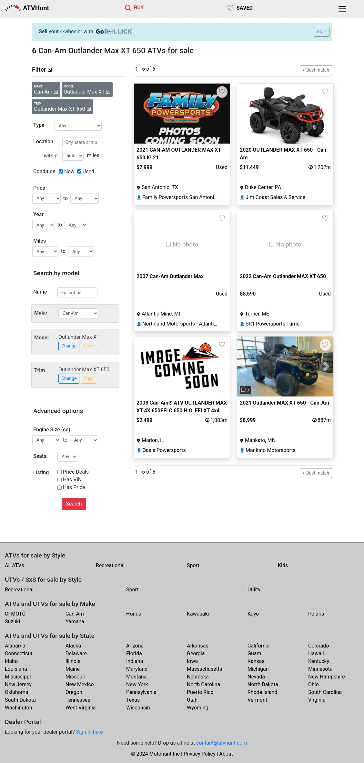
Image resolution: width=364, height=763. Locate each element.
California (258, 646)
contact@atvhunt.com (221, 743)
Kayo (253, 614)
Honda (133, 614)
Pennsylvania (141, 692)
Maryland (136, 669)
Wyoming (197, 708)
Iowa (192, 661)
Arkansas (197, 646)
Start (322, 31)
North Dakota (263, 684)
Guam (254, 653)
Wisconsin (138, 708)
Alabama (15, 646)
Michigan (258, 669)
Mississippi (18, 677)
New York (137, 684)
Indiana (134, 661)
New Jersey (18, 684)
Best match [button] (317, 70)
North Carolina (203, 684)
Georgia (196, 653)
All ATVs (14, 565)
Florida (134, 653)
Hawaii (316, 653)
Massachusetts (204, 669)
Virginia (317, 700)
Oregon (74, 692)
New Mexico (80, 684)
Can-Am (75, 614)
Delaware (76, 653)
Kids (283, 565)
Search (74, 504)
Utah (192, 700)
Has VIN (72, 480)
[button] (244, 366)
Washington (18, 708)
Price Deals (76, 472)
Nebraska (198, 677)
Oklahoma (16, 692)
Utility (254, 590)
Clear (89, 345)
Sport (193, 565)
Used (88, 171)
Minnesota (320, 669)
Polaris (316, 614)
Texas (133, 700)
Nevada (256, 677)
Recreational (110, 565)
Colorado (318, 646)
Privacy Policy (200, 754)
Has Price (74, 487)
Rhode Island (262, 692)
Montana (136, 677)
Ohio (313, 684)
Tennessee (78, 700)
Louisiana (16, 669)
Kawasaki (198, 614)
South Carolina (325, 692)
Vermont (257, 700)
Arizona (135, 646)
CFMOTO (15, 614)
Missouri (76, 677)
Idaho (11, 661)
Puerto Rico (200, 692)
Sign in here (89, 732)
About (226, 754)
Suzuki (12, 621)
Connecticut (19, 653)
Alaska (73, 646)
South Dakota (20, 700)
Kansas (256, 661)
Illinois (73, 661)
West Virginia (81, 708)
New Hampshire (326, 677)
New (69, 171)
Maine (73, 669)
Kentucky (318, 661)
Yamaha (75, 621)
